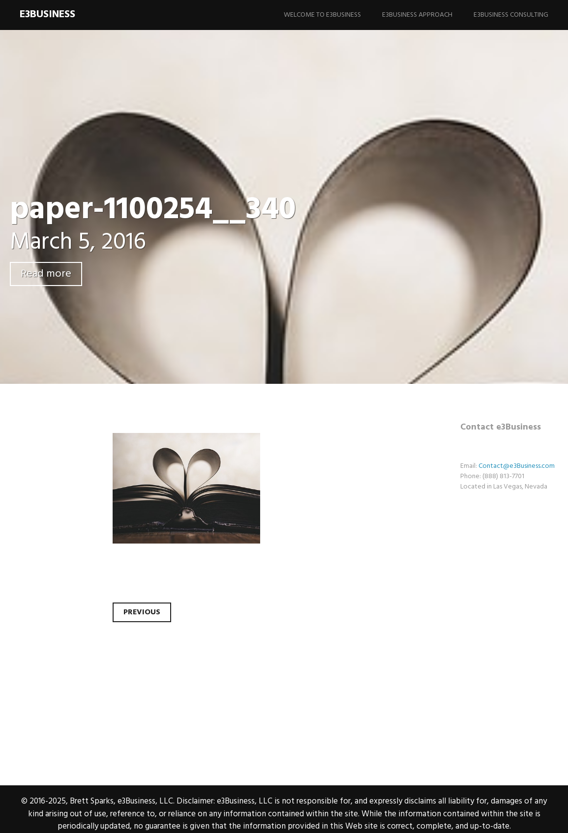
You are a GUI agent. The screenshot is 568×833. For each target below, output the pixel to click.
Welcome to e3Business (322, 15)
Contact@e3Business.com (516, 466)
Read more (46, 274)
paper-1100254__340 (153, 210)
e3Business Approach (417, 15)
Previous (141, 612)
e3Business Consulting (511, 15)
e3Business (47, 14)
